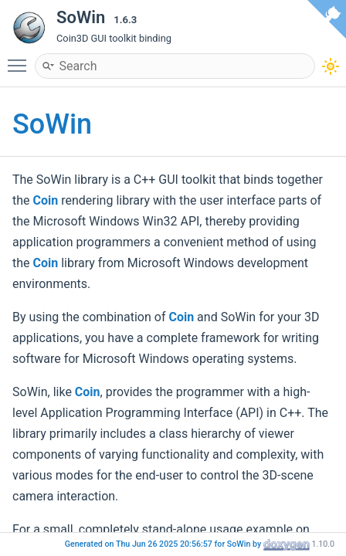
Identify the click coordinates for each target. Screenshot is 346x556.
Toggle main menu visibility (21, 58)
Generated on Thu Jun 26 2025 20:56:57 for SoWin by (164, 544)
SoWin (52, 124)
